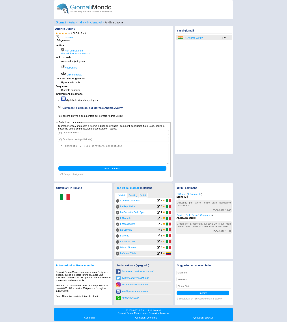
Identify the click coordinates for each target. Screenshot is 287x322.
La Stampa (126, 229)
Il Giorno (124, 235)
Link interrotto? (71, 74)
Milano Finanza (128, 247)
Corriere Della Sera (130, 200)
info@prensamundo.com (135, 291)
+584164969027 (130, 297)
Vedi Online (69, 67)
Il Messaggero (127, 224)
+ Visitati (120, 195)
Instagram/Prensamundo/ (135, 284)
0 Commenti (64, 37)
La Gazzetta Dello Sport (132, 212)
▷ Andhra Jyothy (194, 37)
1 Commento (194, 194)
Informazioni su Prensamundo (75, 265)
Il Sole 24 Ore (127, 241)
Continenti (89, 317)
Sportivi (203, 317)
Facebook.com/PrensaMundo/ (137, 271)
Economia (146, 317)
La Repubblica (127, 206)
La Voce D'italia (128, 253)
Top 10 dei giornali (128, 187)
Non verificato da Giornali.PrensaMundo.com (75, 52)
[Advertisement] (140, 67)
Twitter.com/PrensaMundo (135, 278)
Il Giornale (125, 218)
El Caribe (181, 194)
